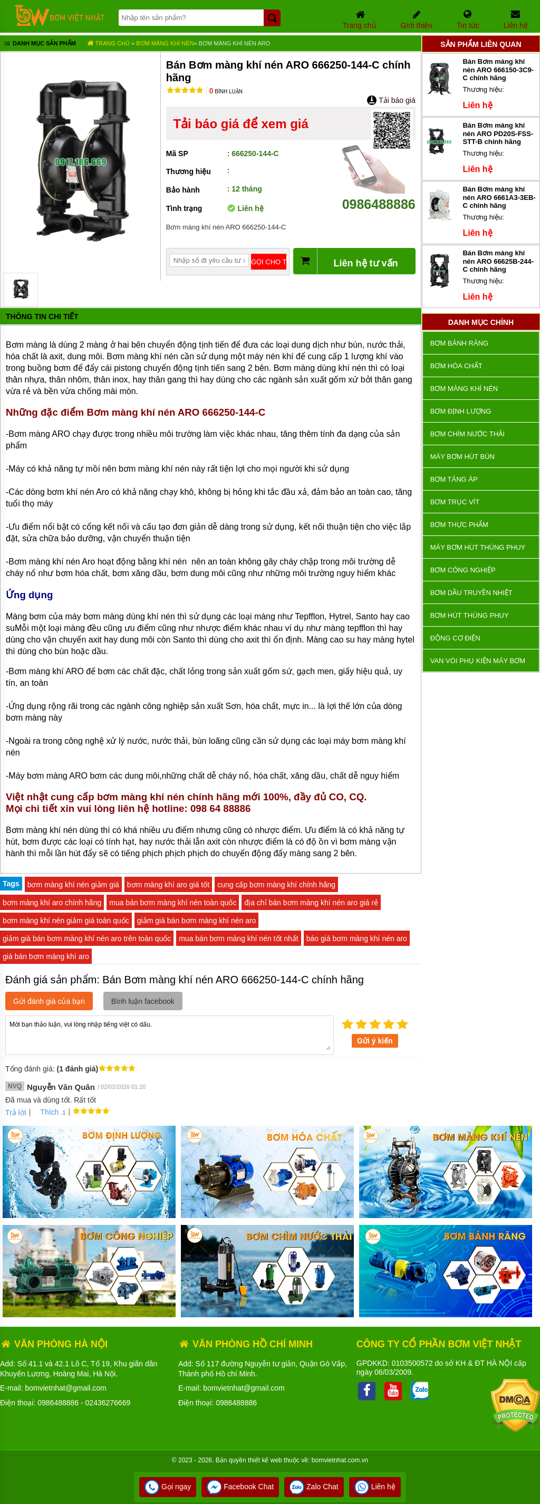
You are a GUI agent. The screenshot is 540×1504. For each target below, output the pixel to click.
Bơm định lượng (460, 411)
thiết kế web (265, 1460)
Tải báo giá (391, 100)
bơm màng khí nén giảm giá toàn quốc (66, 920)
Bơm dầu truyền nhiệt (471, 593)
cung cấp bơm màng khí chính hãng (276, 884)
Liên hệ (375, 1486)
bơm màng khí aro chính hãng (52, 902)
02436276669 (108, 1402)
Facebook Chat (240, 1486)
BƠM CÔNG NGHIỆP (463, 570)
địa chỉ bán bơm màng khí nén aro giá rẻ (311, 902)
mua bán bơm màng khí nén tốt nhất (238, 938)
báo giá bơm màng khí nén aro (356, 938)
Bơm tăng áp (454, 479)
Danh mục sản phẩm (39, 44)
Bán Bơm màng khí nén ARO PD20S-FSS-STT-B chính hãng (497, 133)
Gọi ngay (167, 1486)
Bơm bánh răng (459, 343)
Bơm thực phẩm (459, 525)
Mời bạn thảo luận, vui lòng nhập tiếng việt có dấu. (169, 1034)
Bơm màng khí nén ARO (235, 43)
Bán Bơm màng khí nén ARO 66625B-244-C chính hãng (498, 261)
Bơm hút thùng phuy (469, 615)
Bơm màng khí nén (165, 43)
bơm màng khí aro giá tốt (168, 884)
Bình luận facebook (143, 1001)
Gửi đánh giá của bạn (49, 1001)
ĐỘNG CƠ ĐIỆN (455, 638)
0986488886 (379, 196)
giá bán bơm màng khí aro (46, 956)
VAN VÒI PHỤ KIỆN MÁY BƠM (477, 661)
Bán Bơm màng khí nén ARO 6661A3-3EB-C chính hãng (498, 197)
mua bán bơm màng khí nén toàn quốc (172, 902)
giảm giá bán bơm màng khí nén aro (196, 920)
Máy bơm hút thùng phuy (477, 547)
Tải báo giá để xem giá (240, 124)
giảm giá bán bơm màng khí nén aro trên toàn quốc (87, 938)
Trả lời (15, 1112)
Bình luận (226, 91)
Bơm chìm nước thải (467, 434)
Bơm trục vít (454, 502)
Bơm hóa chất (456, 366)
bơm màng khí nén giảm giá (73, 884)
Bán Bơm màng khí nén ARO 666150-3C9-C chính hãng (498, 70)
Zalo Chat (314, 1486)
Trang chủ (108, 43)
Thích (46, 1112)
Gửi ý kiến (375, 1041)
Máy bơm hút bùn (462, 457)
